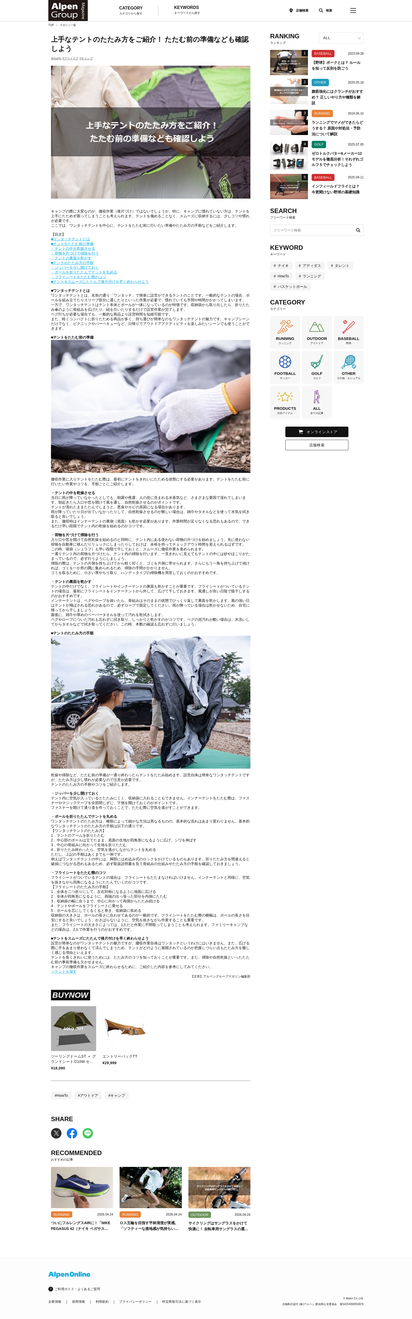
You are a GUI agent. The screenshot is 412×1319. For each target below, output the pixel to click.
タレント (342, 265)
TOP (51, 25)
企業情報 (54, 1302)
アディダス (312, 265)
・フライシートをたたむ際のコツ (78, 277)
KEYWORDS (187, 10)
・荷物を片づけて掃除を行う (75, 253)
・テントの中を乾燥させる (73, 248)
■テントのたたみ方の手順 (72, 263)
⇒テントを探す (64, 971)
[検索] (324, 10)
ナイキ (283, 265)
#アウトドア (71, 58)
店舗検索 (302, 10)
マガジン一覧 (68, 25)
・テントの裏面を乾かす (71, 258)
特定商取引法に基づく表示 (181, 1302)
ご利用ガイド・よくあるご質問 (77, 1289)
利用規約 (102, 1302)
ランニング (312, 276)
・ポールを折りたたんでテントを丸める (84, 272)
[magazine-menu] (353, 10)
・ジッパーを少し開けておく (75, 267)
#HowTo (56, 58)
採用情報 (78, 1302)
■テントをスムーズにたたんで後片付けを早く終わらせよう (100, 282)
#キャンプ (86, 58)
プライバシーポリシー (135, 1302)
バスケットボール (292, 287)
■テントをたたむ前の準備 (72, 244)
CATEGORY (131, 10)
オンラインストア (322, 432)
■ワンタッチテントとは (70, 239)
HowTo (283, 276)
